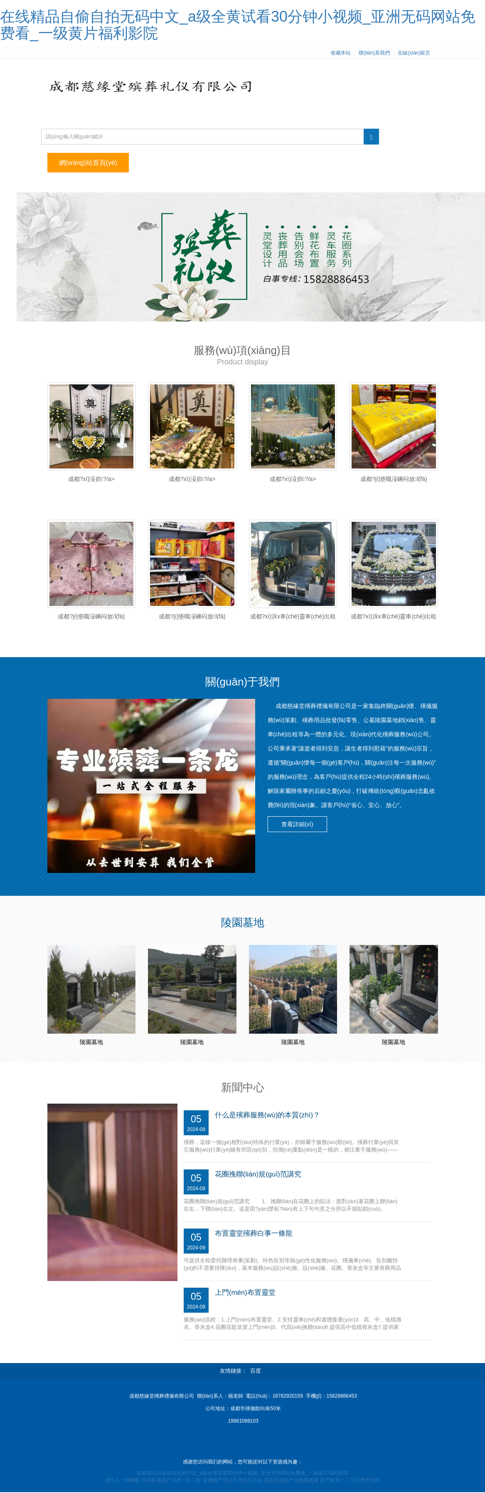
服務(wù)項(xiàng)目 (239, 162)
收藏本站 (341, 53)
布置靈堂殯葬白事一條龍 (254, 1234)
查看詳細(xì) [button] (299, 825)
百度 (255, 1371)
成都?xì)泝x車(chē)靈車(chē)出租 (293, 617)
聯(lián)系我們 (374, 53)
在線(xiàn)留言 (414, 53)
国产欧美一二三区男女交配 (350, 1481)
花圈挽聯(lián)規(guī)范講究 (258, 1175)
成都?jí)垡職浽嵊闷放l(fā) (393, 479)
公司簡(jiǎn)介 (164, 162)
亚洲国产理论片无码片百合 (233, 1481)
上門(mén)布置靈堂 (245, 1293)
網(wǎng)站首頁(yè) (89, 162)
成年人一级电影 (122, 1481)
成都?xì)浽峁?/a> (91, 479)
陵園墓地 (359, 162)
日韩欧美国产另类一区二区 (171, 1481)
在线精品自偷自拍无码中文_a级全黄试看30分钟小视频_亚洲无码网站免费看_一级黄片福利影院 (237, 25)
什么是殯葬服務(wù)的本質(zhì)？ (267, 1116)
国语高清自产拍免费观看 (291, 1481)
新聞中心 (307, 162)
